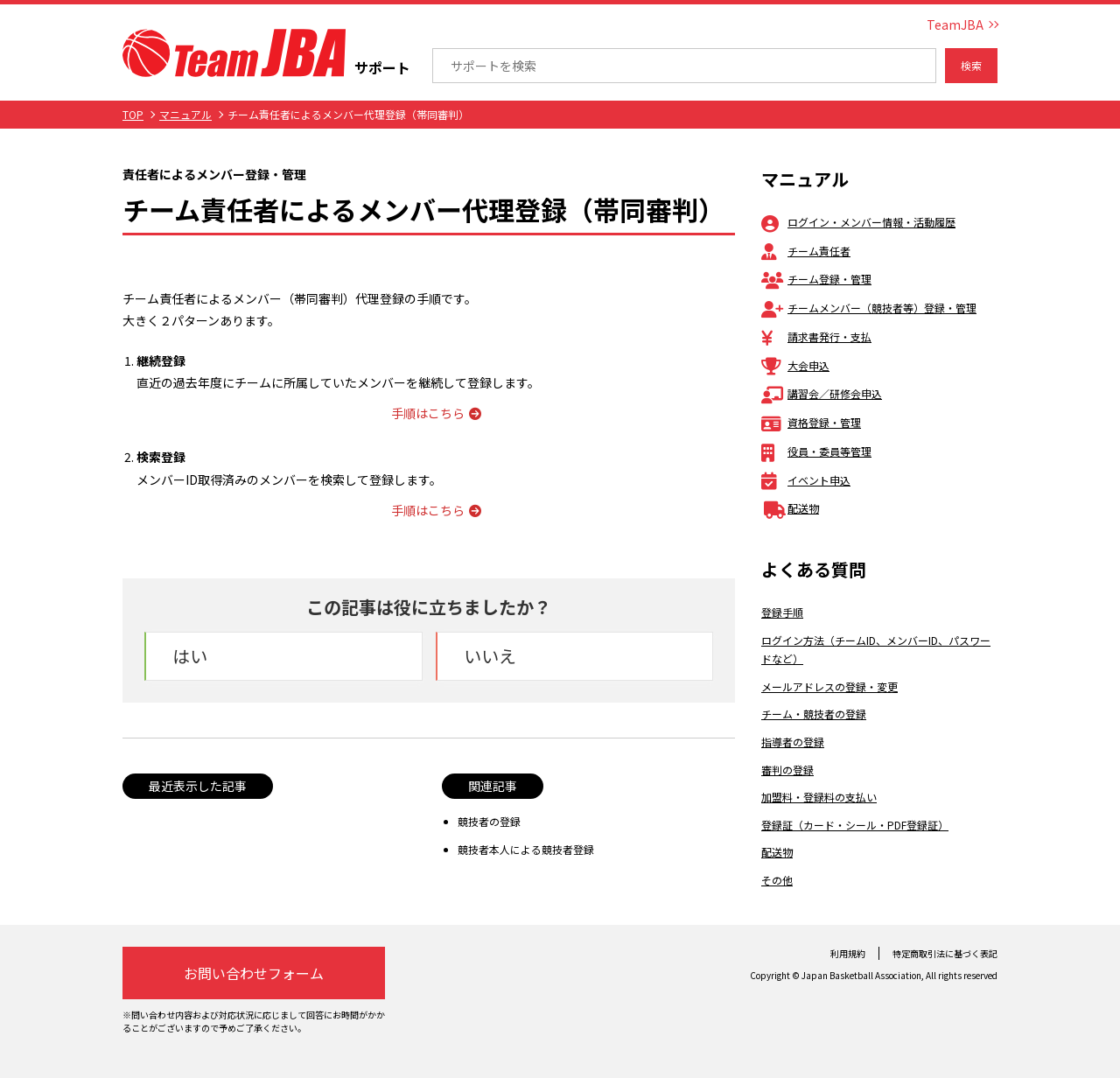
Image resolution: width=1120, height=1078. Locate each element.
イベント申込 (805, 479)
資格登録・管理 (811, 422)
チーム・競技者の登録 (813, 713)
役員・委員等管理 (816, 451)
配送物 (790, 507)
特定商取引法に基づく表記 (945, 953)
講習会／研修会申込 (821, 393)
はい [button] (189, 655)
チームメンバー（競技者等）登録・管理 (868, 307)
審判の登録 (787, 769)
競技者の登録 (489, 821)
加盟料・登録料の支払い (819, 796)
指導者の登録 (792, 741)
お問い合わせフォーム (254, 973)
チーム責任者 (805, 250)
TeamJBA (955, 24)
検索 (971, 65)
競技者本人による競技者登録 (526, 849)
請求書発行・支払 (816, 336)
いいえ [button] (490, 655)
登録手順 (782, 612)
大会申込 (795, 365)
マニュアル (185, 114)
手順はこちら (436, 413)
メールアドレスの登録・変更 (829, 686)
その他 (777, 879)
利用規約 (847, 953)
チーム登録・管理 (816, 278)
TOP (133, 114)
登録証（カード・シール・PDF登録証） (854, 824)
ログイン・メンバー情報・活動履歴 (858, 221)
